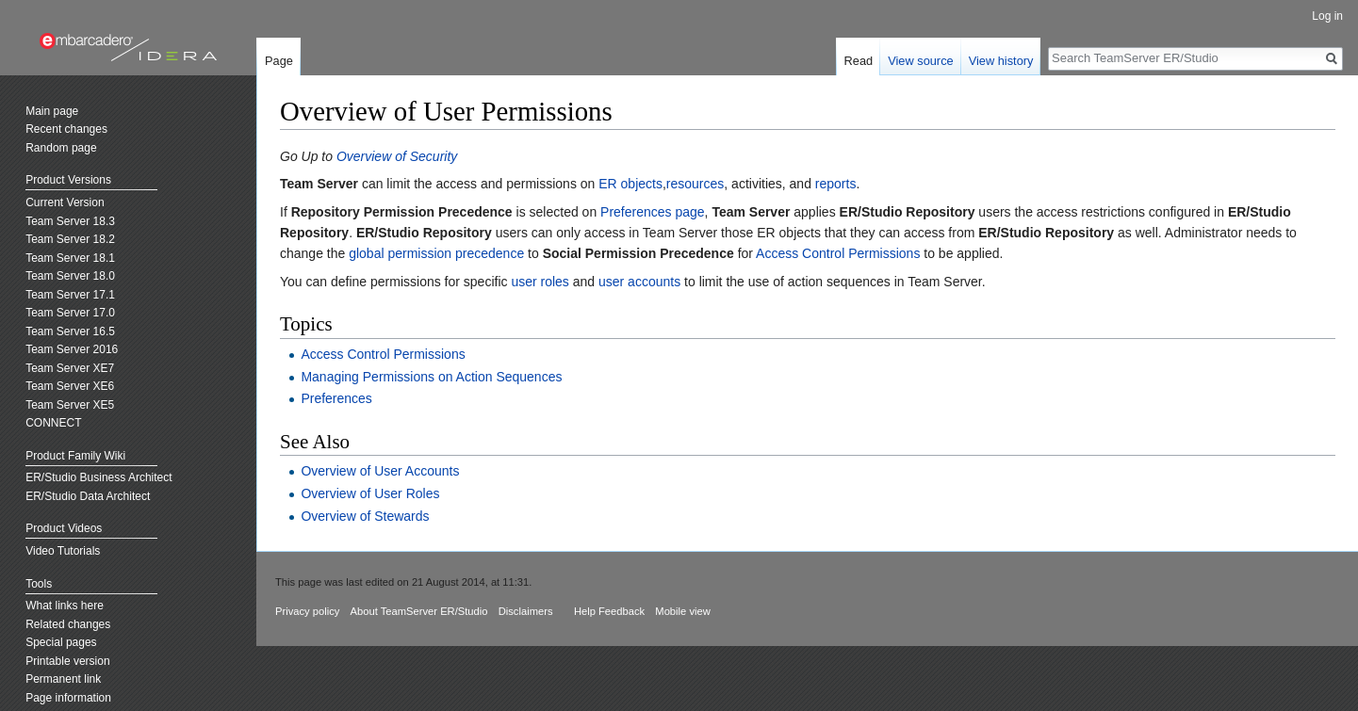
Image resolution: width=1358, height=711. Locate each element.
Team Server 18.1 (70, 258)
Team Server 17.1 (70, 294)
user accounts (639, 281)
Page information (68, 697)
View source (920, 61)
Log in (1327, 16)
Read (859, 61)
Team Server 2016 (71, 349)
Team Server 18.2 (70, 239)
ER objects (630, 183)
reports (836, 183)
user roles (539, 281)
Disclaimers (526, 611)
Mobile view (682, 611)
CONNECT (53, 422)
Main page (51, 111)
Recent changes (66, 129)
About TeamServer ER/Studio (419, 611)
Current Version (64, 202)
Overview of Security (396, 156)
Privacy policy (307, 611)
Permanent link (63, 679)
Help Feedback (609, 611)
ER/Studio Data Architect (87, 496)
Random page (60, 147)
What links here (64, 605)
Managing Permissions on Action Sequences (431, 376)
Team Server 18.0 (70, 276)
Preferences (336, 398)
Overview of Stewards (365, 516)
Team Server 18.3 (70, 221)
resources (695, 183)
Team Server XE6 (69, 386)
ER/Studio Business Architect (98, 477)
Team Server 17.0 (70, 312)
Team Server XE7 (69, 368)
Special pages (60, 642)
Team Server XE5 (69, 405)
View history (1001, 61)
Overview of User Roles (370, 493)
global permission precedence (436, 253)
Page (279, 61)
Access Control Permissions (838, 253)
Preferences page (652, 211)
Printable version (67, 661)
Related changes (67, 624)
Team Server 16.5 (70, 331)
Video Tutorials (62, 550)
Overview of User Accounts (380, 470)
